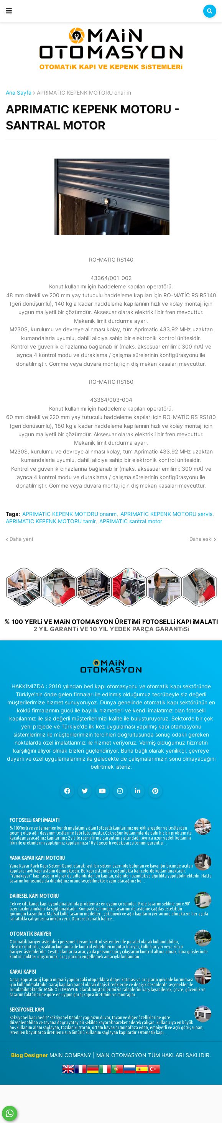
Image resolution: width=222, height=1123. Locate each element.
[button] (9, 11)
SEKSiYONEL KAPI (27, 1010)
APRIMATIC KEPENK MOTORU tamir (50, 521)
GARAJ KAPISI (23, 972)
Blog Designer (29, 1055)
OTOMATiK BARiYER (30, 934)
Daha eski (200, 539)
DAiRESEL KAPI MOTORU (34, 896)
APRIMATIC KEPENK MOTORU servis (166, 514)
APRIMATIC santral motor (130, 521)
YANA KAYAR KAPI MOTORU (37, 858)
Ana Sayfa (18, 92)
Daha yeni (21, 539)
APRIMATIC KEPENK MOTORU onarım (84, 92)
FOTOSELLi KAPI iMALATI (34, 820)
